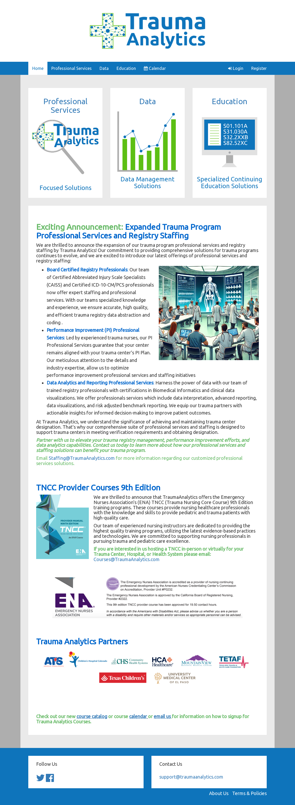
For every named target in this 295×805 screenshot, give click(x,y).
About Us (218, 793)
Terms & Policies (249, 793)
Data (104, 68)
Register (259, 68)
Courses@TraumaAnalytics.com (127, 559)
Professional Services (71, 68)
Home (37, 68)
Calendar (155, 68)
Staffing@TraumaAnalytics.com (82, 458)
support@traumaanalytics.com (191, 776)
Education (126, 68)
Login (235, 68)
